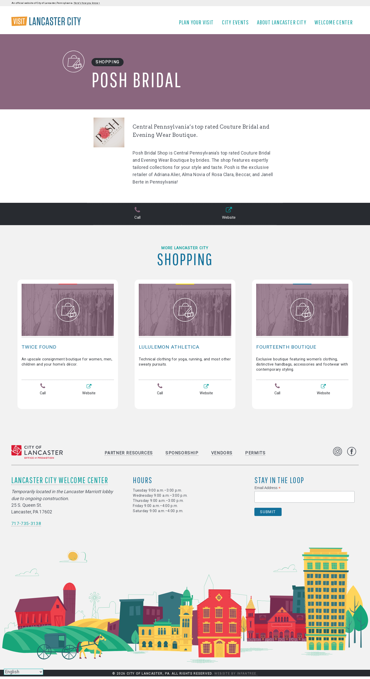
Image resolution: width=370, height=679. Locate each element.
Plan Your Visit (197, 23)
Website (228, 217)
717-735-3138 (26, 526)
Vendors (222, 455)
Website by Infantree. (236, 676)
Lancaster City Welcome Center (59, 482)
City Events (237, 23)
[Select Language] (23, 672)
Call (137, 217)
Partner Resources (129, 455)
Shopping (107, 65)
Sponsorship (182, 455)
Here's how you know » (87, 3)
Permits (255, 455)
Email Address (267, 490)
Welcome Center (335, 23)
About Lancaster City (283, 23)
